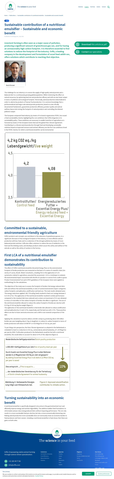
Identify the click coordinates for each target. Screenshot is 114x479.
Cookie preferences (104, 474)
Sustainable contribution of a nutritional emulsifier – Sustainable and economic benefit (40, 15)
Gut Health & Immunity (46, 454)
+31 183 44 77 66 (12, 461)
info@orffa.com (12, 465)
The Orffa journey (99, 456)
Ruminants (61, 460)
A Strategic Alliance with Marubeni (101, 459)
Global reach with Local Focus (101, 463)
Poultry (61, 454)
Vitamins (43, 460)
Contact (104, 7)
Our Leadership (99, 454)
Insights (87, 7)
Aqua (60, 458)
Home (6, 15)
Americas (79, 454)
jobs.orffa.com (99, 468)
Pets (60, 462)
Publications (12, 15)
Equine (60, 464)
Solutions (80, 7)
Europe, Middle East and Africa (83, 457)
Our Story (92, 7)
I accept (88, 474)
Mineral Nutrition (45, 458)
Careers (98, 7)
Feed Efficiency (45, 456)
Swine (60, 456)
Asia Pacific (80, 460)
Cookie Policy (39, 476)
